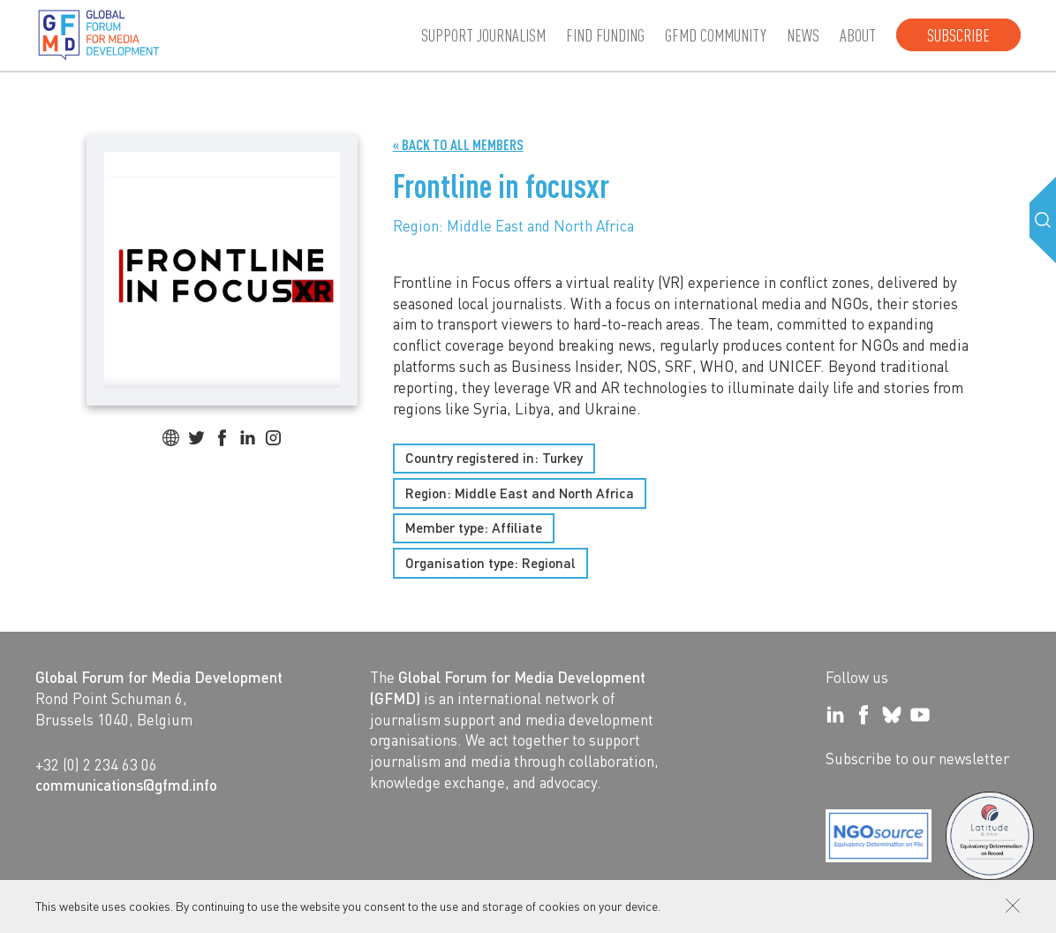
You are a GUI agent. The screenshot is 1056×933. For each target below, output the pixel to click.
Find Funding (605, 35)
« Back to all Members (458, 144)
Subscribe (958, 35)
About (858, 35)
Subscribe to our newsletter (917, 758)
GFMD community (715, 35)
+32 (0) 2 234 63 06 (96, 764)
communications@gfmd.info (126, 784)
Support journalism (483, 35)
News (803, 35)
